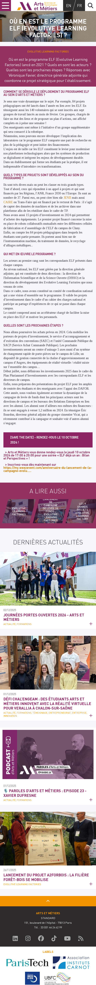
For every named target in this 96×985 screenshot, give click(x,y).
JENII (67, 197)
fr (79, 5)
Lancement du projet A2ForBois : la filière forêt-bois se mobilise (46, 877)
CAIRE (8, 202)
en (68, 5)
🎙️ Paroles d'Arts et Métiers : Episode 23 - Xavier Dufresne (44, 793)
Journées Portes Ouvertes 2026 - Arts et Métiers (43, 617)
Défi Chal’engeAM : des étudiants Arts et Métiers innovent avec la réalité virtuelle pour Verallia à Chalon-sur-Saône (47, 703)
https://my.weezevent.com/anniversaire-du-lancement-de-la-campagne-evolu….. (47, 469)
